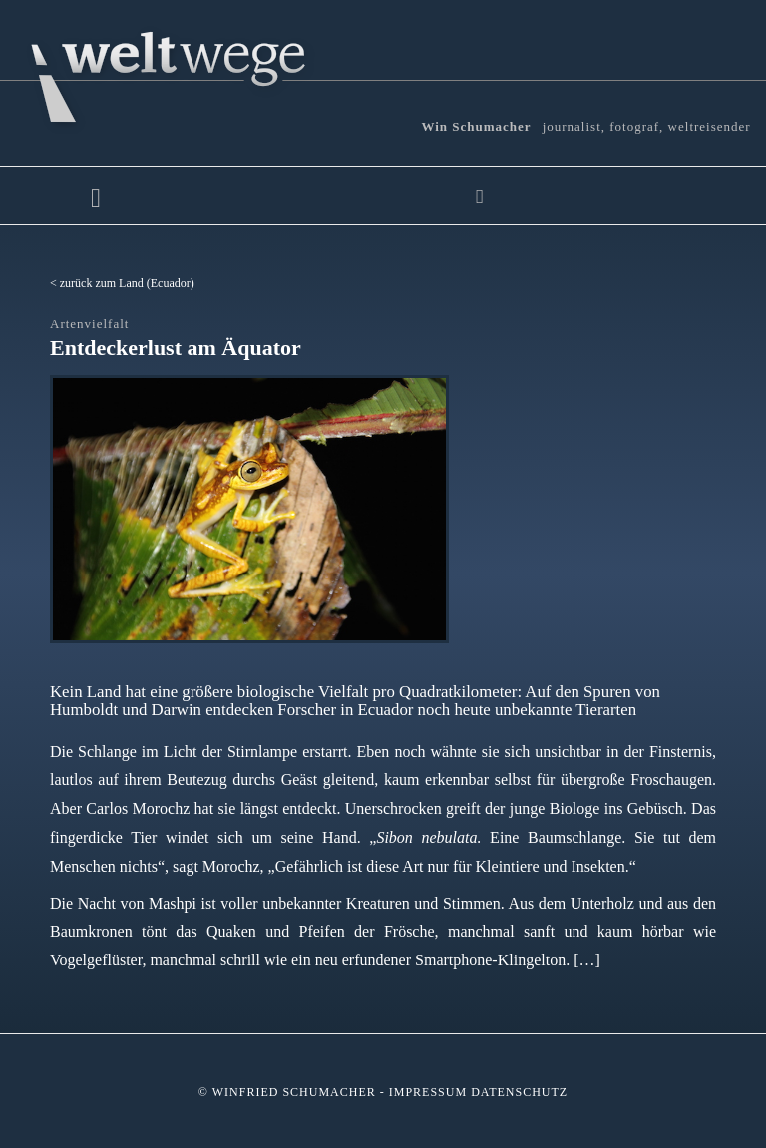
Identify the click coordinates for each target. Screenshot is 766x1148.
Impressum (428, 1092)
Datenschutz (519, 1092)
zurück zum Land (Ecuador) (127, 283)
